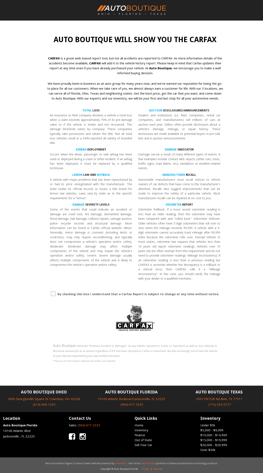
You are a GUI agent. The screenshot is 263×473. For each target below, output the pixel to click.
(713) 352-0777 (219, 404)
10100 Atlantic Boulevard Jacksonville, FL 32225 (131, 399)
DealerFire (121, 463)
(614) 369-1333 (44, 404)
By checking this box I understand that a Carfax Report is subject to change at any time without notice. (138, 294)
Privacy (146, 468)
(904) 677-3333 (132, 404)
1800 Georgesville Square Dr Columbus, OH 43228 (44, 399)
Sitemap (158, 468)
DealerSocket (148, 463)
